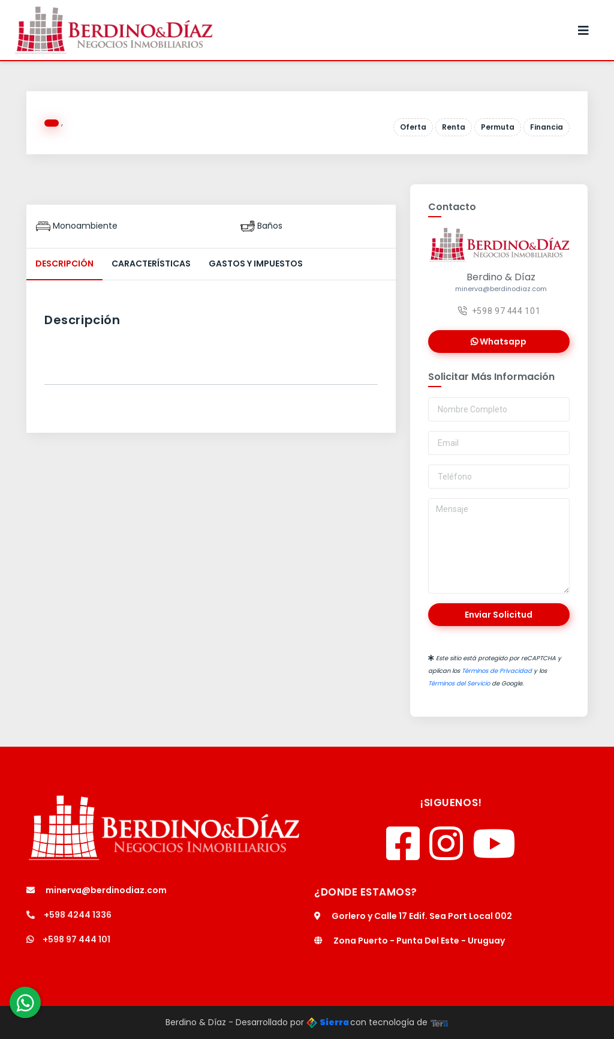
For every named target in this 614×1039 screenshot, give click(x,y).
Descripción (64, 263)
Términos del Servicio (459, 683)
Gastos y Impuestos (256, 263)
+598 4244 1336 (69, 915)
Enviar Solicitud (498, 615)
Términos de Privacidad (497, 670)
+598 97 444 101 (499, 311)
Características (151, 263)
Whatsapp (498, 342)
